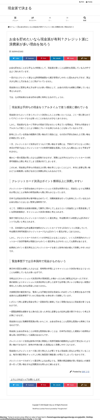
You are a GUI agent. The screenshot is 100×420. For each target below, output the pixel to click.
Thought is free (62, 408)
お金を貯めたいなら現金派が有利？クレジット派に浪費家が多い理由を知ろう (46, 27)
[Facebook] (29, 58)
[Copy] (83, 58)
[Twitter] (16, 58)
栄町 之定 (86, 372)
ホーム (12, 27)
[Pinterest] (43, 58)
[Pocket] (70, 58)
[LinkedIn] (56, 58)
